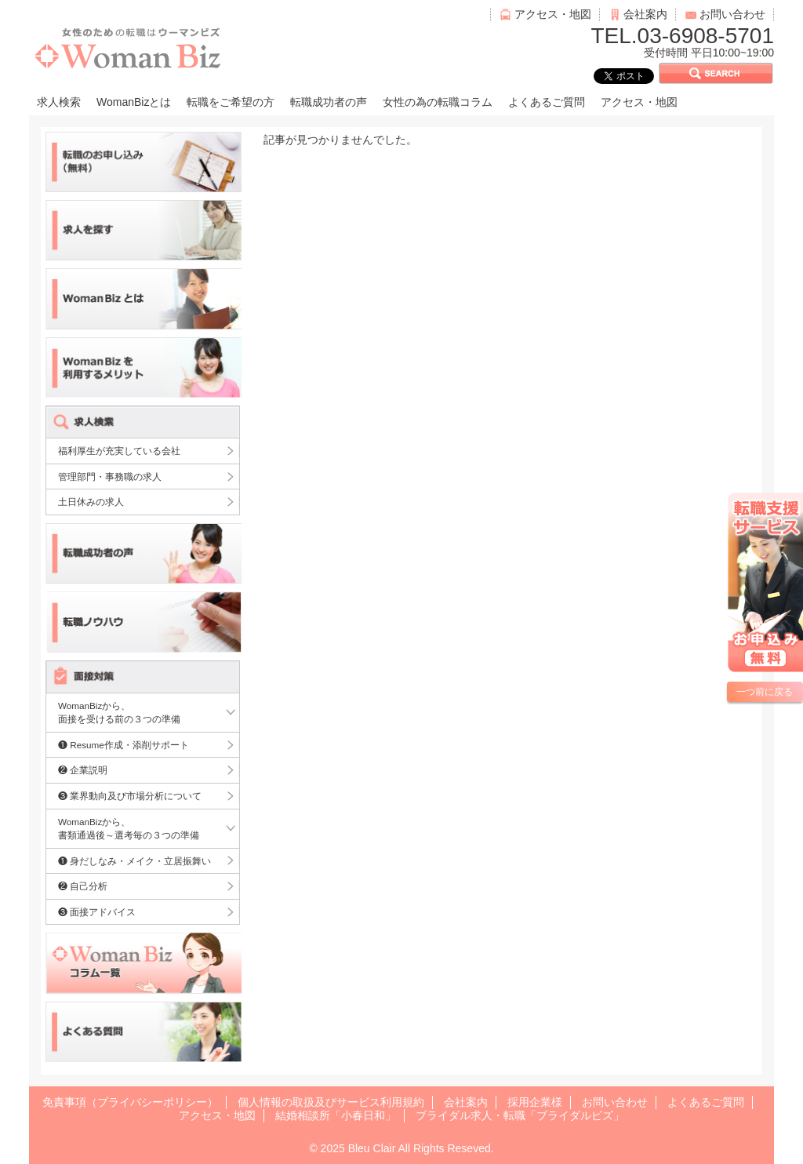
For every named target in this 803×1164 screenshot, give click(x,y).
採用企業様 (534, 1102)
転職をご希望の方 (230, 102)
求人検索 (59, 102)
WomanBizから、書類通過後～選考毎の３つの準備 (128, 829)
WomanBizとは (133, 102)
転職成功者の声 (328, 102)
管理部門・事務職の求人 (110, 476)
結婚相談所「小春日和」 (335, 1115)
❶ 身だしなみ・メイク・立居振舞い (134, 861)
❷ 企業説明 (82, 770)
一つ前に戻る (764, 691)
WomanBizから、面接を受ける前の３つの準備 (119, 712)
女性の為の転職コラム (437, 102)
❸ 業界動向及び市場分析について (130, 796)
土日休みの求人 (91, 502)
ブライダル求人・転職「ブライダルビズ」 (520, 1115)
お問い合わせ (732, 14)
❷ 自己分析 (82, 886)
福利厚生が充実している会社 (119, 451)
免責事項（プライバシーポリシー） (130, 1102)
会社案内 (645, 14)
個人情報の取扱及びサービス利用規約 (331, 1102)
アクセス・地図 (552, 14)
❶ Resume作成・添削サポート (123, 745)
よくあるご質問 (546, 102)
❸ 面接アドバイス (97, 912)
